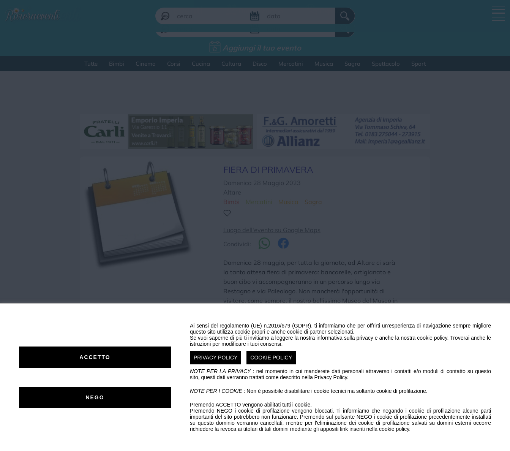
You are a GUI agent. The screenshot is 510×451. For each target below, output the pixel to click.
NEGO (94, 397)
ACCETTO (94, 357)
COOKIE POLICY (271, 357)
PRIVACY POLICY (215, 357)
